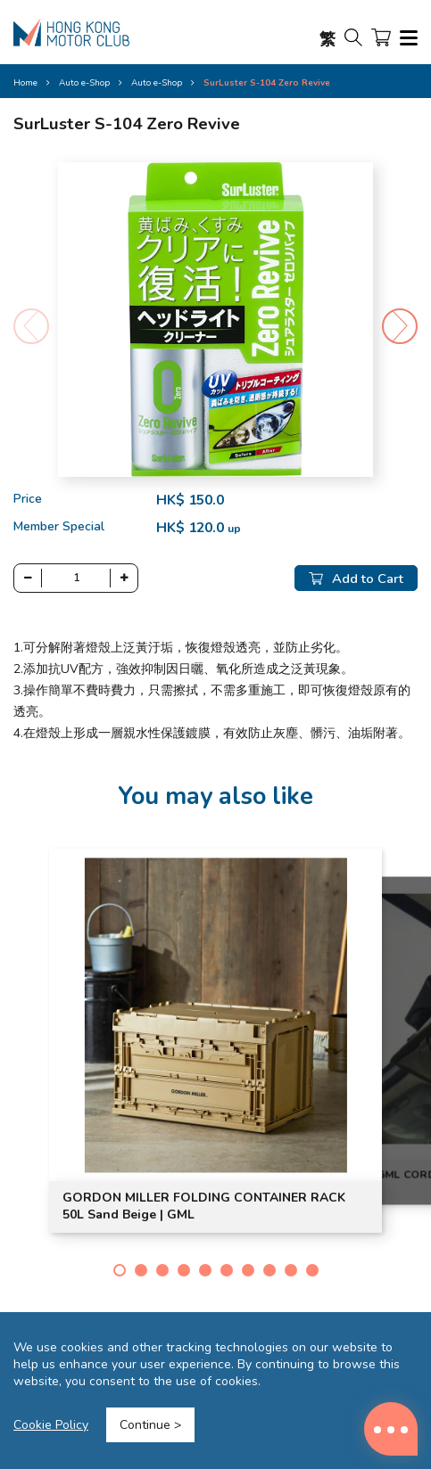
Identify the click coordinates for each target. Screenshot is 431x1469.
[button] (400, 326)
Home (25, 83)
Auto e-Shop (156, 83)
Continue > (150, 1424)
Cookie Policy (50, 1424)
